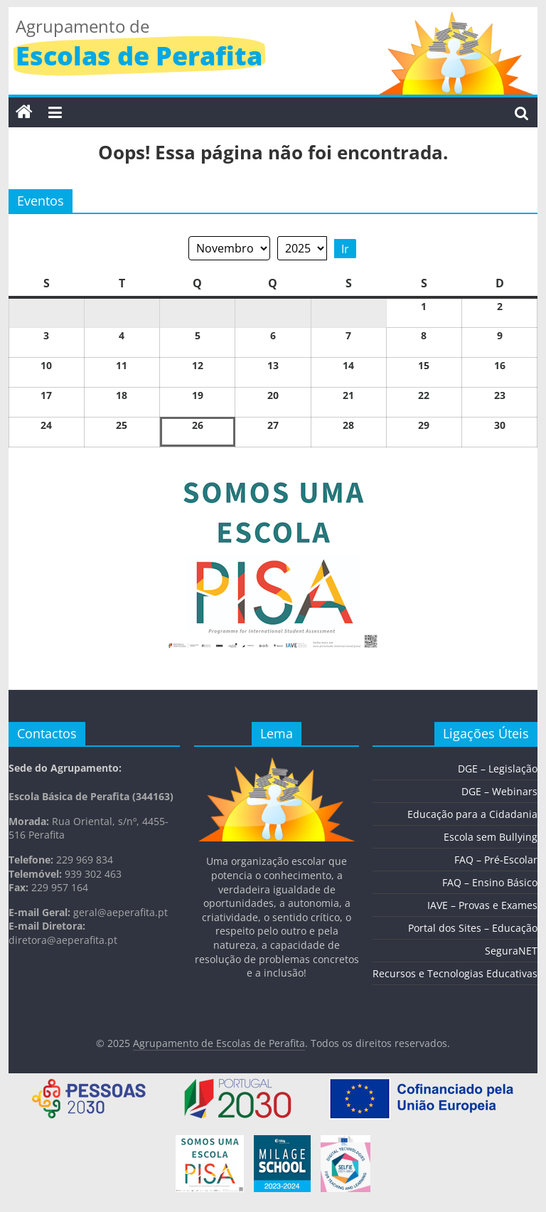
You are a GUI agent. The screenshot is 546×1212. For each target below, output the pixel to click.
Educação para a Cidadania (472, 814)
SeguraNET (511, 950)
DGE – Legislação (497, 768)
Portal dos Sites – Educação (472, 928)
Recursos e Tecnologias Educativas (455, 973)
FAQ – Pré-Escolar (495, 859)
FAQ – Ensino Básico (489, 882)
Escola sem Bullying (490, 837)
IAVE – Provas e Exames (482, 905)
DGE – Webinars (499, 791)
